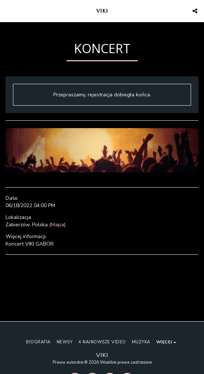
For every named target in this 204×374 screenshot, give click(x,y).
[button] (8, 10)
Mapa (57, 224)
